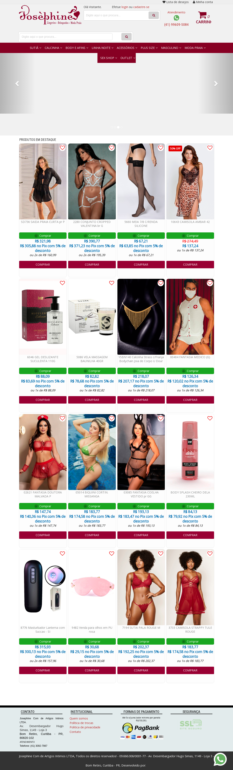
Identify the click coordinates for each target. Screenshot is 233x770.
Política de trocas (81, 723)
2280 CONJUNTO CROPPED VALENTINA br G (92, 224)
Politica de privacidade (85, 727)
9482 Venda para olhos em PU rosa (92, 629)
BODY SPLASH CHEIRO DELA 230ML (190, 494)
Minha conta (203, 2)
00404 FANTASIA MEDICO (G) (190, 357)
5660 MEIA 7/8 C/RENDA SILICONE (141, 224)
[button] (17, 83)
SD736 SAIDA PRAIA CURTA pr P (43, 222)
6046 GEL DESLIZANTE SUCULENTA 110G (42, 359)
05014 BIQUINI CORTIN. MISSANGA (92, 494)
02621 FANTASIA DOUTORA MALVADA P (43, 494)
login (125, 7)
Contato (75, 732)
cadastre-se (141, 7)
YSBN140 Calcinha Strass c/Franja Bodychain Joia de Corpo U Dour (141, 359)
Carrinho (204, 21)
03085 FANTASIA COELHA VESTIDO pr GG (141, 494)
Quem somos (79, 718)
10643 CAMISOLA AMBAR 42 (190, 222)
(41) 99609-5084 (176, 24)
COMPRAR (43, 264)
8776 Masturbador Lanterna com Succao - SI (43, 629)
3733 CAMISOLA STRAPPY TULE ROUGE (190, 629)
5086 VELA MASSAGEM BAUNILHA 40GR (92, 359)
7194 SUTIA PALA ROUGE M (141, 628)
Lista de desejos (176, 2)
